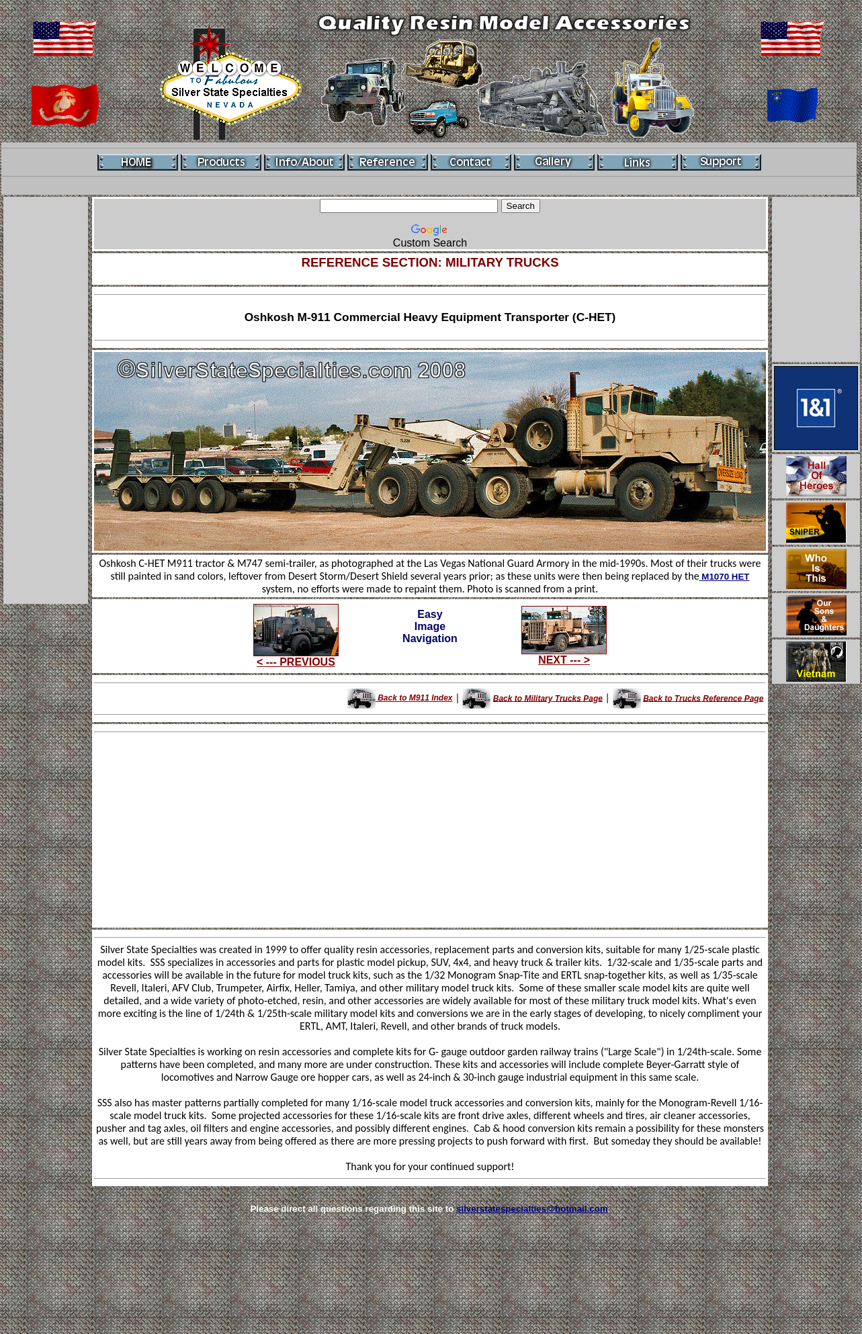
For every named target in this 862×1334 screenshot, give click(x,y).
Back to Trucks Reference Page (703, 698)
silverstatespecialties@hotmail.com (532, 1209)
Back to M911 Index (400, 698)
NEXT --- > (564, 655)
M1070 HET (724, 577)
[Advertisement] (45, 400)
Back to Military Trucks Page (548, 698)
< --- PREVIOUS (296, 657)
